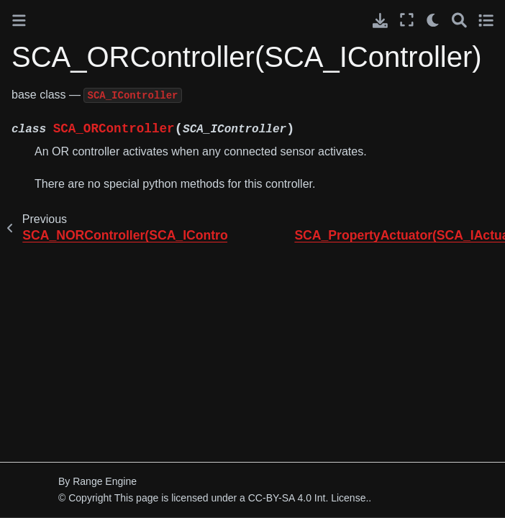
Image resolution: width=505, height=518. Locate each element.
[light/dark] (433, 20)
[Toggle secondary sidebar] (486, 20)
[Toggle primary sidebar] (19, 20)
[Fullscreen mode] (406, 20)
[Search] (459, 20)
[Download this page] (380, 20)
